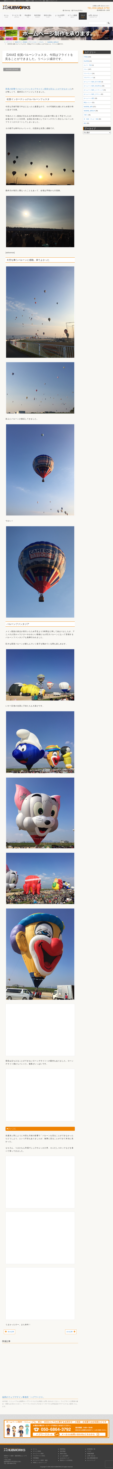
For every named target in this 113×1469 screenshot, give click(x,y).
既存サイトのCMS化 (65, 1460)
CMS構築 (35, 1458)
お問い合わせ (93, 16)
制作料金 (61, 1449)
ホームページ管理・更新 (39, 1460)
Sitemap (66, 10)
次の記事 (69, 1332)
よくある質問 (59, 16)
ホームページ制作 (37, 1453)
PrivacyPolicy (77, 10)
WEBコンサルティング (39, 1462)
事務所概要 (89, 1453)
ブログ (82, 16)
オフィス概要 (72, 16)
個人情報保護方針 (91, 1458)
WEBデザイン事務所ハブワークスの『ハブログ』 (29, 42)
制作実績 (37, 16)
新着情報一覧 (90, 1449)
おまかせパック (63, 1458)
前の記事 (11, 1332)
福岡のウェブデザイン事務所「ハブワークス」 (23, 1397)
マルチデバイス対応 (38, 1456)
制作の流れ (48, 16)
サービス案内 (36, 1451)
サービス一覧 (16, 16)
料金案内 (28, 16)
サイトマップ (90, 1460)
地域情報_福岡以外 (53, 42)
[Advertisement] (42, 78)
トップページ (8, 42)
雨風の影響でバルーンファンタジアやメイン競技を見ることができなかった (39, 89)
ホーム (6, 16)
